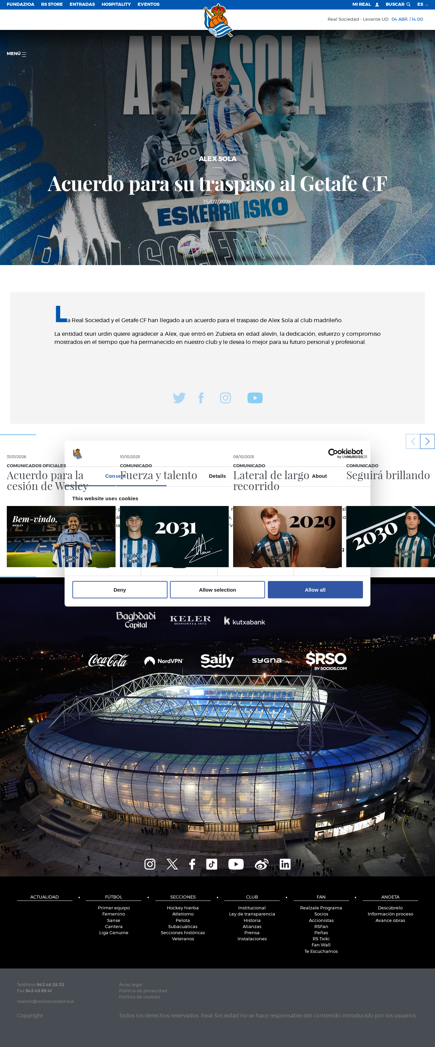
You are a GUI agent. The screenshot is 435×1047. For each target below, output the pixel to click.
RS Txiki (321, 939)
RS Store (52, 4)
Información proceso (390, 914)
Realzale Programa (321, 908)
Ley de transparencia (252, 914)
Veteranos (183, 939)
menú (16, 54)
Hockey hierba (183, 908)
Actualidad (44, 897)
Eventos (148, 4)
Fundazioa (20, 4)
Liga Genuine (113, 933)
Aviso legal (130, 985)
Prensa (252, 933)
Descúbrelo (390, 908)
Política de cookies (139, 997)
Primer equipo (114, 908)
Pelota (183, 921)
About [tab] (319, 476)
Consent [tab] (115, 476)
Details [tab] (217, 476)
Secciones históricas (183, 933)
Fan (321, 897)
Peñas (321, 933)
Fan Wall (321, 945)
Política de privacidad (143, 991)
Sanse (113, 921)
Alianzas (252, 927)
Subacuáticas (182, 927)
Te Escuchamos (321, 951)
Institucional (252, 908)
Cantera (114, 927)
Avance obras (390, 921)
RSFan (321, 927)
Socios (321, 914)
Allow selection (217, 590)
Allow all (315, 590)
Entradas (82, 4)
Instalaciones (252, 939)
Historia (252, 921)
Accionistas (321, 921)
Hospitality (116, 4)
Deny (120, 590)
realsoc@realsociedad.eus (45, 1001)
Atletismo (183, 914)
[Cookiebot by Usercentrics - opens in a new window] (333, 454)
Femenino (113, 914)
